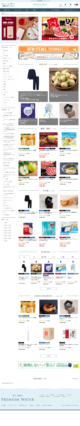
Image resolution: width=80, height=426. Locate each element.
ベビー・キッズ (6, 99)
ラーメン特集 (6, 184)
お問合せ (64, 396)
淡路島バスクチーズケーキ (44, 317)
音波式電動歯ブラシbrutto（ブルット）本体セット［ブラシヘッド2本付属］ (27, 345)
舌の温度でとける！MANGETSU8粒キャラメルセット (9, 154)
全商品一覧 (6, 10)
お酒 (4, 81)
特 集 (27, 10)
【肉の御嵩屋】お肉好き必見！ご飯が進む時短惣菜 (8, 137)
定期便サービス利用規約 (47, 405)
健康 (4, 89)
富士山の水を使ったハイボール (9, 187)
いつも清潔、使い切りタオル (9, 172)
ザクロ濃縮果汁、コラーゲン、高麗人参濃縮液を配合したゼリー (9, 129)
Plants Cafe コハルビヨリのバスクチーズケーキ (9, 145)
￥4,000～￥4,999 (7, 233)
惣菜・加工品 (6, 71)
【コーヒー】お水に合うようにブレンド (9, 149)
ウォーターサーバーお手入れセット (9, 169)
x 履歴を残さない (75, 378)
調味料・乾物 (6, 68)
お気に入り (70, 5)
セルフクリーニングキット (44, 344)
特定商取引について (23, 405)
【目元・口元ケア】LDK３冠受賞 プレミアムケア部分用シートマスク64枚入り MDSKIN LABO (27, 240)
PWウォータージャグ (7, 200)
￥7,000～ (5, 240)
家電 (4, 94)
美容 (4, 86)
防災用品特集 (6, 165)
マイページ (65, 5)
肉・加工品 (5, 55)
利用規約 (38, 405)
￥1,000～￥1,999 (7, 225)
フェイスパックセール (19, 14)
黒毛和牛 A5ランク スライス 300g (46, 179)
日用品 (4, 84)
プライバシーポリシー (13, 405)
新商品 (34, 10)
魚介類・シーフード (7, 58)
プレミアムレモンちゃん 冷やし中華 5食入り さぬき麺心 (68, 151)
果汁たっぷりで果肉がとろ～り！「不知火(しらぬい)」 (9, 124)
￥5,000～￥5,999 (7, 235)
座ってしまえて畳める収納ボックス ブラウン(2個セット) (68, 318)
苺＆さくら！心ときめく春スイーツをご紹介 (9, 141)
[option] (20, 28)
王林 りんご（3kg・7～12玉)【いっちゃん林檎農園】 (27, 180)
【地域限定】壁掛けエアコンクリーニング (68, 239)
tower (4, 202)
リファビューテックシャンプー (31, 14)
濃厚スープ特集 (6, 162)
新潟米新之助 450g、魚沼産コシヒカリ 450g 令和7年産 (68, 345)
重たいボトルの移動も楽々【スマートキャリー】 (8, 159)
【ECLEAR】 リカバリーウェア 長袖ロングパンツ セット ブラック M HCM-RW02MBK (27, 213)
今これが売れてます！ (8, 208)
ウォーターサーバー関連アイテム (9, 211)
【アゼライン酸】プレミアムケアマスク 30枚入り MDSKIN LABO (48, 240)
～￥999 (5, 222)
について (70, 9)
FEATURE (6, 109)
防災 (2, 14)
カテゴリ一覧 (17, 10)
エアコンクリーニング (8, 197)
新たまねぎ (7, 14)
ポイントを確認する (50, 394)
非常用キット (70, 277)
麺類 (4, 63)
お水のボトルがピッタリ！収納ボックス (9, 175)
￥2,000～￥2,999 (7, 227)
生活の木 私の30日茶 (8, 190)
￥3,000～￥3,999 (7, 230)
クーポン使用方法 (61, 394)
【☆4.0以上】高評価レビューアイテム (9, 194)
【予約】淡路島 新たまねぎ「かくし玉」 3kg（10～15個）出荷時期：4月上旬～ (36, 278)
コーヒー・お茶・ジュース (8, 79)
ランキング (43, 10)
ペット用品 (5, 179)
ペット (4, 105)
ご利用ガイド (69, 394)
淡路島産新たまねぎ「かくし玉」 (9, 116)
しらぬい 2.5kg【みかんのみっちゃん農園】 (27, 150)
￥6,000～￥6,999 (7, 238)
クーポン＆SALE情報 (7, 112)
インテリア (5, 92)
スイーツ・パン (6, 73)
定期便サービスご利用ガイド (45, 396)
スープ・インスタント (8, 76)
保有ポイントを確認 (6, 3)
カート (76, 5)
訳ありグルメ (6, 205)
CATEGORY (7, 47)
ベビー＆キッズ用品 (7, 181)
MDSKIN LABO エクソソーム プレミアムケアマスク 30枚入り (48, 278)
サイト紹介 (42, 394)
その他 (4, 102)
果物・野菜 (5, 60)
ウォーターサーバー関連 (8, 97)
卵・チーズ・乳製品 (7, 66)
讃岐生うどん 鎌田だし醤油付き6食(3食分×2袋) (68, 180)
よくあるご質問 (56, 396)
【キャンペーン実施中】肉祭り (9, 120)
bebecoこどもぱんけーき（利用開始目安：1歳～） (68, 213)
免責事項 (31, 405)
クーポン (12, 14)
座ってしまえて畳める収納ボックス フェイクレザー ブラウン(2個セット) (48, 213)
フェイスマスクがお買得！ (8, 133)
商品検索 (60, 5)
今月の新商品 (6, 214)
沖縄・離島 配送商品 (55, 9)
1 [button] (36, 41)
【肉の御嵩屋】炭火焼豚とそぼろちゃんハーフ (48, 151)
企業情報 (4, 405)
